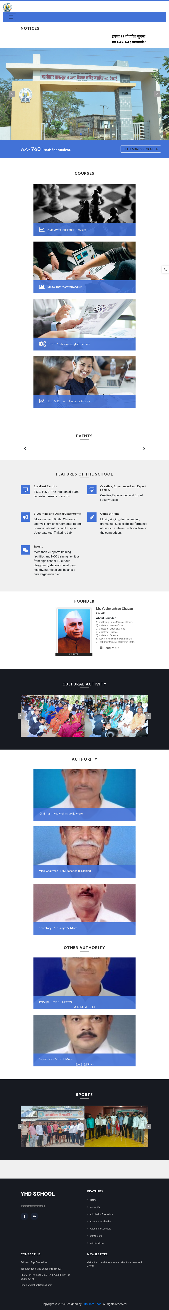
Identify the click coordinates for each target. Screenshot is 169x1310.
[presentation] (12, 94)
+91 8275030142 (57, 1275)
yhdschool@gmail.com (40, 1285)
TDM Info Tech (92, 1304)
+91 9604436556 (38, 1275)
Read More (109, 648)
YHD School (38, 1194)
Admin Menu (97, 1243)
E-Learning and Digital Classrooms (57, 513)
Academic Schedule (100, 1228)
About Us (95, 1207)
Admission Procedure (101, 1214)
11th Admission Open (141, 149)
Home (93, 1199)
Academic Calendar (100, 1221)
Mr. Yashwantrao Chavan (114, 608)
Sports (38, 546)
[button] (81, 134)
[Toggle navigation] (11, 17)
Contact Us (96, 1235)
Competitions (109, 513)
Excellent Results (45, 486)
